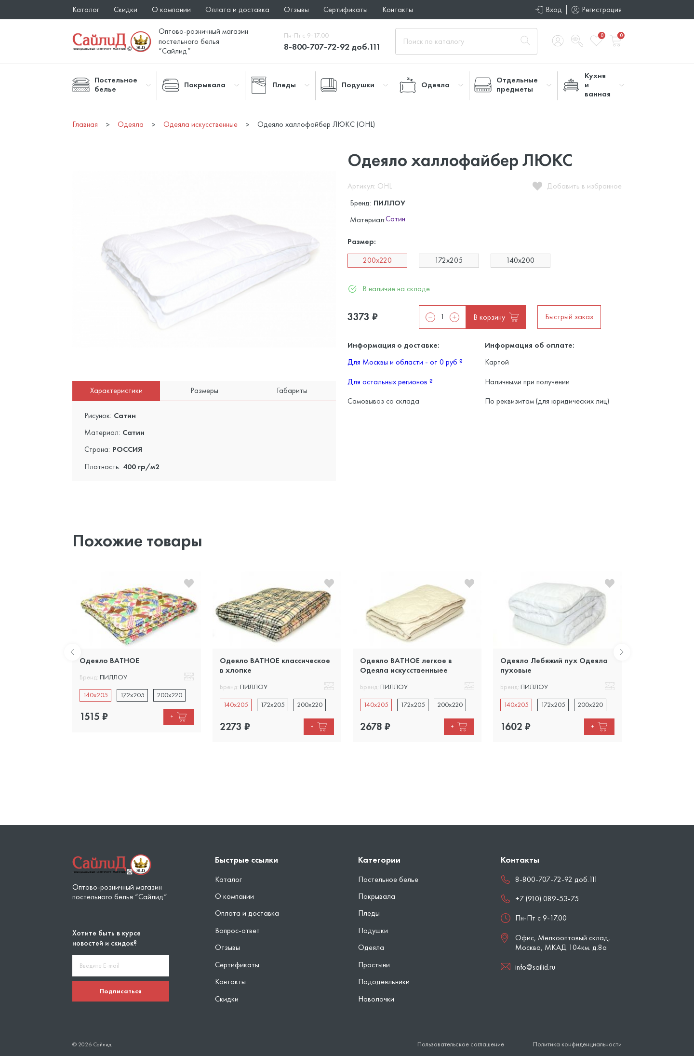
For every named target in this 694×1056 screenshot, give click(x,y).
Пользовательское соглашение (460, 1044)
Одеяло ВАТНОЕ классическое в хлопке (275, 665)
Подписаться (121, 991)
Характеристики (116, 390)
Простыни (374, 965)
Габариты (292, 390)
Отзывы (296, 9)
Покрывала (376, 896)
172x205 (449, 260)
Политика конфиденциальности (577, 1044)
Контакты (397, 9)
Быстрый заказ (569, 316)
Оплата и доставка (237, 9)
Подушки (373, 930)
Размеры (204, 390)
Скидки (125, 9)
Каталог (85, 9)
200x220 (377, 260)
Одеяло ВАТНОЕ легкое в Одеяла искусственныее (406, 665)
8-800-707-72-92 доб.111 (332, 46)
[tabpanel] (136, 651)
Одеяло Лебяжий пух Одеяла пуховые (554, 665)
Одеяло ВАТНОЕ (109, 660)
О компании (171, 9)
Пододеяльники (384, 981)
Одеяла (371, 947)
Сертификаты (345, 9)
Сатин (395, 219)
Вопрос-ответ (237, 930)
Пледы (369, 913)
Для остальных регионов (390, 382)
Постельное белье (388, 879)
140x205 (95, 694)
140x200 (520, 260)
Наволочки (376, 999)
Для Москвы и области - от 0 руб (405, 362)
